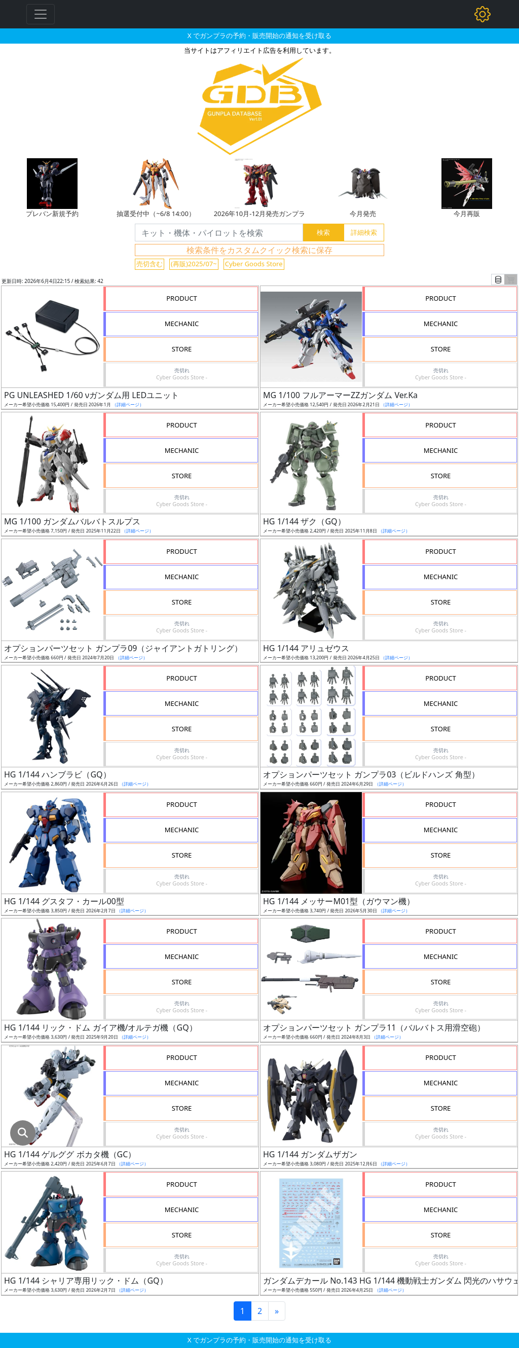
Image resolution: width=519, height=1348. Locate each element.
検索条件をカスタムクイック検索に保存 (259, 250)
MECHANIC (182, 323)
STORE (182, 348)
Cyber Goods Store (254, 263)
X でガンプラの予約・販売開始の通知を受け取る (259, 35)
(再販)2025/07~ (194, 263)
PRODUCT (181, 298)
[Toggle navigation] (40, 14)
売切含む (149, 263)
